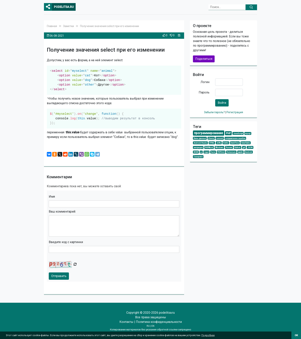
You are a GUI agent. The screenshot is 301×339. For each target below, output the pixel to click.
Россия (229, 147)
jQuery (211, 138)
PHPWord (209, 147)
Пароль (204, 92)
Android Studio (200, 143)
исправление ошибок (235, 138)
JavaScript (238, 133)
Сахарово (198, 157)
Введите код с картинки (66, 242)
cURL (219, 143)
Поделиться (203, 59)
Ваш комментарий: (62, 211)
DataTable (245, 143)
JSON (250, 147)
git (244, 147)
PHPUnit (221, 152)
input (206, 152)
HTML (211, 143)
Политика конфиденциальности (159, 322)
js (201, 152)
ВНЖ (196, 152)
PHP (228, 133)
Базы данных (200, 138)
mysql (248, 133)
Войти (222, 103)
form (213, 152)
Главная (52, 26)
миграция (198, 147)
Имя (52, 196)
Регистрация (235, 112)
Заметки (68, 26)
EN (152, 326)
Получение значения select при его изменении (109, 26)
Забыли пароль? (214, 112)
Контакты (126, 322)
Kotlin (225, 143)
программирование (208, 133)
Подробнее (208, 335)
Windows (219, 147)
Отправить (58, 276)
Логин (205, 82)
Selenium (231, 152)
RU (148, 326)
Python (237, 147)
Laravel (219, 138)
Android (248, 152)
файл (240, 152)
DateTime (235, 143)
